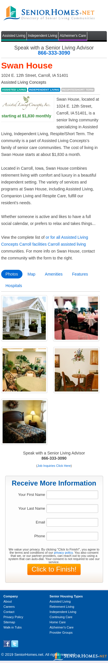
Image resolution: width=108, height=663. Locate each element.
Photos (11, 274)
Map (31, 274)
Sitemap (9, 622)
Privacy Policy (13, 617)
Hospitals (13, 285)
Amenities (53, 274)
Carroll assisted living (67, 244)
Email (40, 522)
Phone (39, 536)
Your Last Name (31, 508)
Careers (9, 606)
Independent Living (42, 36)
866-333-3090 (54, 53)
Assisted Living (13, 36)
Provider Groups (61, 632)
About (7, 601)
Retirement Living (62, 606)
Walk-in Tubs (12, 627)
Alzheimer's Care (73, 36)
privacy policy (63, 552)
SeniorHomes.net (28, 654)
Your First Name (31, 494)
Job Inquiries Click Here (54, 465)
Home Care (58, 622)
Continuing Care (61, 617)
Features (80, 274)
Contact (8, 612)
